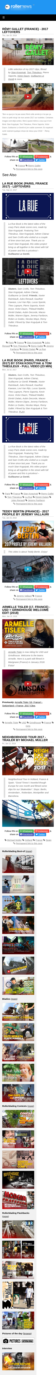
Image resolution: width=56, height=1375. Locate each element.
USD (24, 722)
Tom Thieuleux (34, 72)
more (28, 851)
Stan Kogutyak (18, 72)
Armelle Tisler (15, 652)
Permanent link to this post (29, 169)
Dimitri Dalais (28, 349)
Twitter (41, 160)
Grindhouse (35, 722)
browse (27, 1333)
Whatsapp (27, 156)
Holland (28, 840)
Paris (11, 342)
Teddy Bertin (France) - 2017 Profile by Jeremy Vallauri (25, 513)
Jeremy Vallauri (24, 596)
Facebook (28, 160)
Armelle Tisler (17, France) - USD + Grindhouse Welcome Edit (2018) (26, 609)
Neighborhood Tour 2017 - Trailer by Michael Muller (25, 738)
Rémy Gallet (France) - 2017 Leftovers (25, 30)
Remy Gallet (34, 165)
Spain (48, 840)
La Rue (42, 349)
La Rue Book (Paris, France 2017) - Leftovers (25, 185)
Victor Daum (23, 76)
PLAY (21, 411)
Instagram (43, 156)
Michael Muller (14, 840)
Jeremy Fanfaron (36, 500)
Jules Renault (18, 500)
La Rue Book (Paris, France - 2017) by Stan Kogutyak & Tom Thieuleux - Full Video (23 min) (27, 363)
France (21, 165)
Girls (28, 726)
